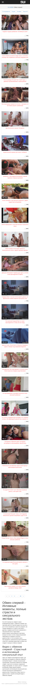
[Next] (23, 596)
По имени (19, 11)
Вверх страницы (22, 682)
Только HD (25, 11)
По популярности (6, 11)
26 (20, 596)
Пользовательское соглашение (20, 683)
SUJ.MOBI (10, 7)
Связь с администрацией (7, 683)
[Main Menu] (3, 2)
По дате (13, 11)
